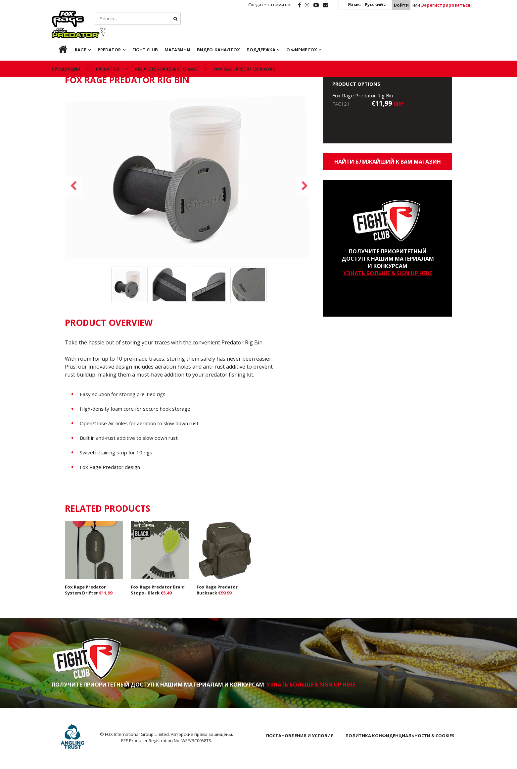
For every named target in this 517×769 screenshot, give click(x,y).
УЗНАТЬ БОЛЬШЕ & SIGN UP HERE (387, 273)
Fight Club (145, 33)
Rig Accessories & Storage (166, 52)
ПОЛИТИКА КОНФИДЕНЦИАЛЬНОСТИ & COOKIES (400, 736)
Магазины (177, 33)
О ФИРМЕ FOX (301, 33)
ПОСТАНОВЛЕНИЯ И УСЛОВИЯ (300, 736)
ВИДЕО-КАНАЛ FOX (218, 33)
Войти (401, 5)
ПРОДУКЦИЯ (66, 52)
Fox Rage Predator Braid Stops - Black (158, 590)
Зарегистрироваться (445, 5)
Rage (58, 14)
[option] (189, 176)
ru (58, 33)
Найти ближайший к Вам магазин (387, 161)
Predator (111, 14)
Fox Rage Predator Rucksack (217, 590)
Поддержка (261, 33)
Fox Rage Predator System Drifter (85, 590)
